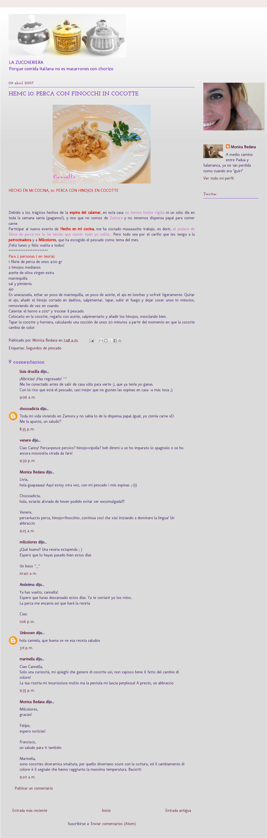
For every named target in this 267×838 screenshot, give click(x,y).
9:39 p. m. (27, 460)
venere (25, 440)
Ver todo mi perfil (218, 178)
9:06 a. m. (28, 397)
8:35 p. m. (27, 429)
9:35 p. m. (27, 690)
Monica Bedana (32, 472)
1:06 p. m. (27, 621)
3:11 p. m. (26, 647)
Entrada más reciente (29, 810)
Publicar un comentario (34, 788)
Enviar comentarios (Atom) (113, 823)
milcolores (28, 542)
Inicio (106, 810)
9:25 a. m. (27, 530)
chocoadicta (29, 408)
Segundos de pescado (43, 348)
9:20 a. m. (27, 777)
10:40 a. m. (28, 573)
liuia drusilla (29, 371)
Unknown (27, 633)
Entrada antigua (178, 810)
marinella (27, 659)
